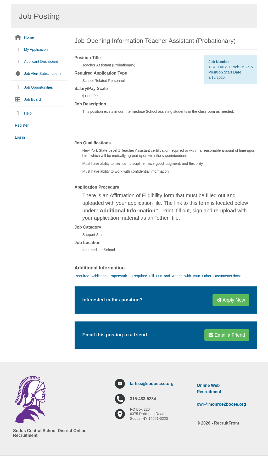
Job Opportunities (38, 87)
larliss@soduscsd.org (152, 383)
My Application (36, 49)
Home (29, 37)
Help (28, 113)
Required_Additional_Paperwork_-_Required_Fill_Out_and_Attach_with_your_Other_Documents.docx (158, 276)
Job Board (32, 99)
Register (22, 125)
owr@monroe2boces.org (221, 404)
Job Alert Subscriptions (42, 73)
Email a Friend (227, 335)
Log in (20, 137)
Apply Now (231, 300)
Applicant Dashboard (41, 61)
